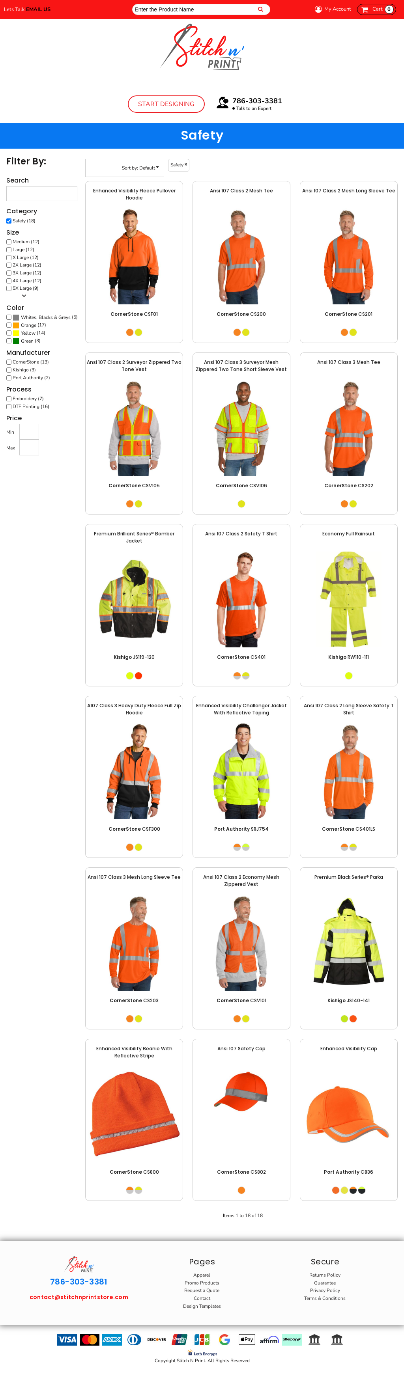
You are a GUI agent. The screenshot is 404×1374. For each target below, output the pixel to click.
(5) (45, 317)
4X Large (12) (27, 281)
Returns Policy (324, 1275)
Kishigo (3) (24, 370)
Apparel (201, 1275)
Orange (28, 325)
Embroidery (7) (28, 398)
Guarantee (325, 1283)
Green (27, 341)
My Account (331, 9)
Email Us (38, 9)
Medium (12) (26, 242)
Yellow (28, 333)
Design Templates (202, 1306)
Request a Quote (201, 1290)
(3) (27, 341)
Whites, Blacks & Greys (46, 317)
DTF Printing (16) (31, 406)
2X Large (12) (27, 265)
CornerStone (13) (31, 362)
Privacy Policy (325, 1290)
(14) (29, 333)
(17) (29, 325)
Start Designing (166, 104)
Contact (202, 1298)
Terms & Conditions (325, 1298)
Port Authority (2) (31, 378)
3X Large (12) (27, 273)
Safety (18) (24, 221)
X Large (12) (26, 257)
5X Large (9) (26, 288)
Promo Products (202, 1283)
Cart (383, 9)
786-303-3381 (257, 101)
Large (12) (23, 249)
